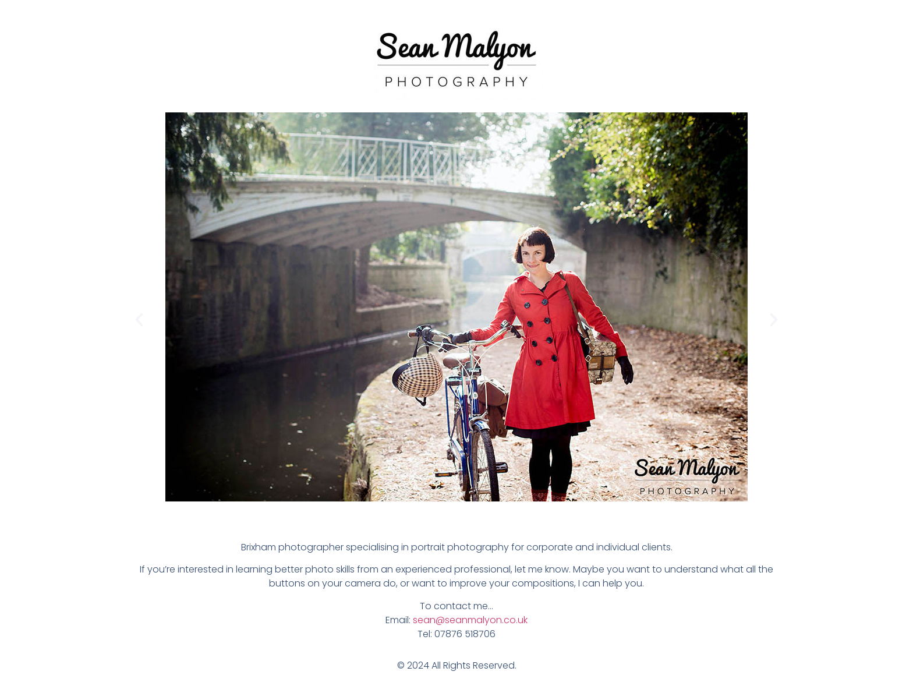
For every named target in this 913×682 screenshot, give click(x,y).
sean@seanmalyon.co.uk (470, 620)
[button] (139, 319)
